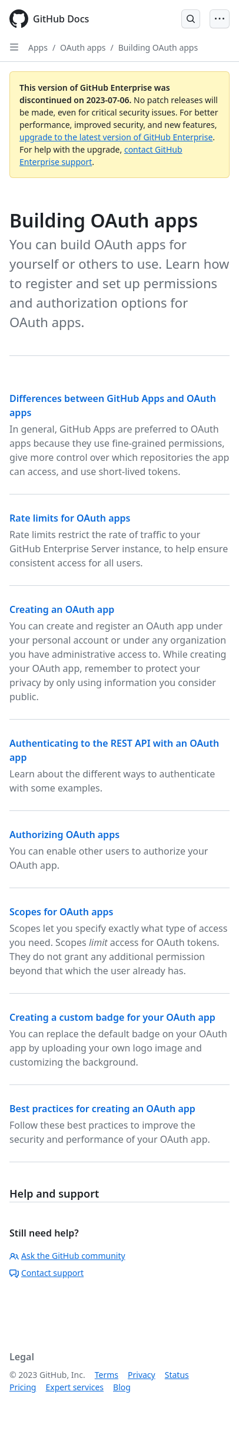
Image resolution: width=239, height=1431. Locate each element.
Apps (38, 47)
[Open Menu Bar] (220, 18)
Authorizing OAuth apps (64, 834)
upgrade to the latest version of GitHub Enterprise (116, 137)
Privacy (141, 1374)
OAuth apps (82, 47)
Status (177, 1374)
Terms (106, 1374)
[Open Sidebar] (14, 47)
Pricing (22, 1387)
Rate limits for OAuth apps (69, 518)
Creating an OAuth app (61, 609)
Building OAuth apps (158, 47)
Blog (122, 1387)
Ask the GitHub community (67, 1255)
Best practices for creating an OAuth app (102, 1108)
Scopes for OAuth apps (61, 911)
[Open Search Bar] (190, 18)
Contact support (46, 1272)
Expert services (74, 1387)
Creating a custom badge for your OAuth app (112, 1017)
